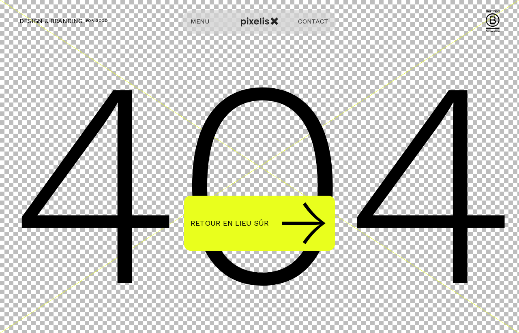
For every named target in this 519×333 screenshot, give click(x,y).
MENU (200, 21)
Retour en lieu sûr (258, 223)
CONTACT (313, 21)
